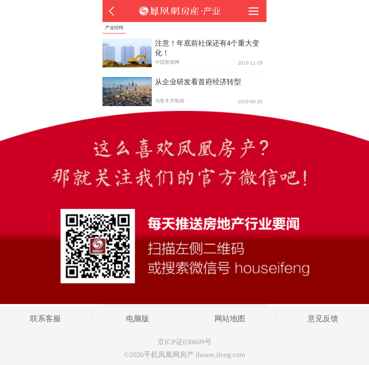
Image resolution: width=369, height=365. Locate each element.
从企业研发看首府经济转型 (198, 82)
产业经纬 (114, 27)
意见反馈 (323, 318)
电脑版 (137, 318)
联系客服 (45, 318)
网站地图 (229, 318)
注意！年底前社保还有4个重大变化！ (207, 48)
